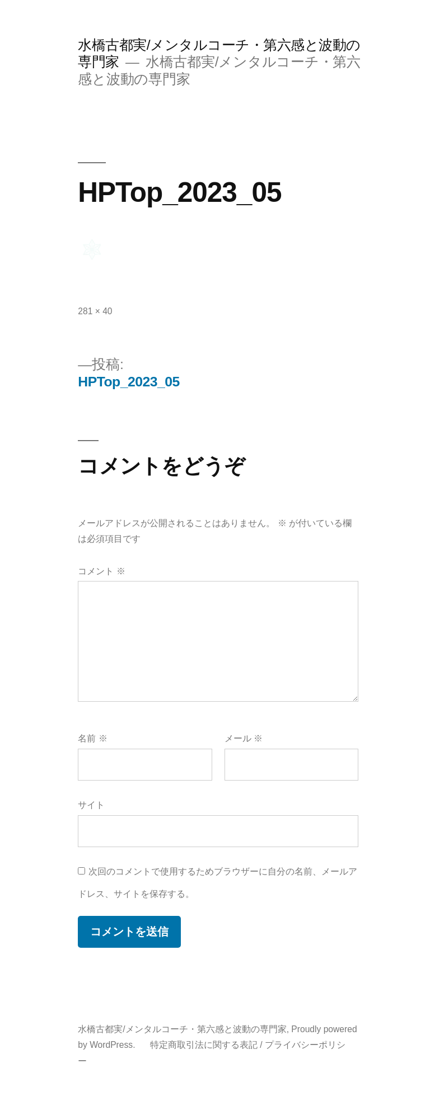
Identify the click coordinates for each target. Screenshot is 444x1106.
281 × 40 (95, 311)
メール (244, 738)
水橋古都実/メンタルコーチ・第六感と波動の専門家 (182, 1029)
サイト (91, 805)
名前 (92, 738)
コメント (101, 571)
